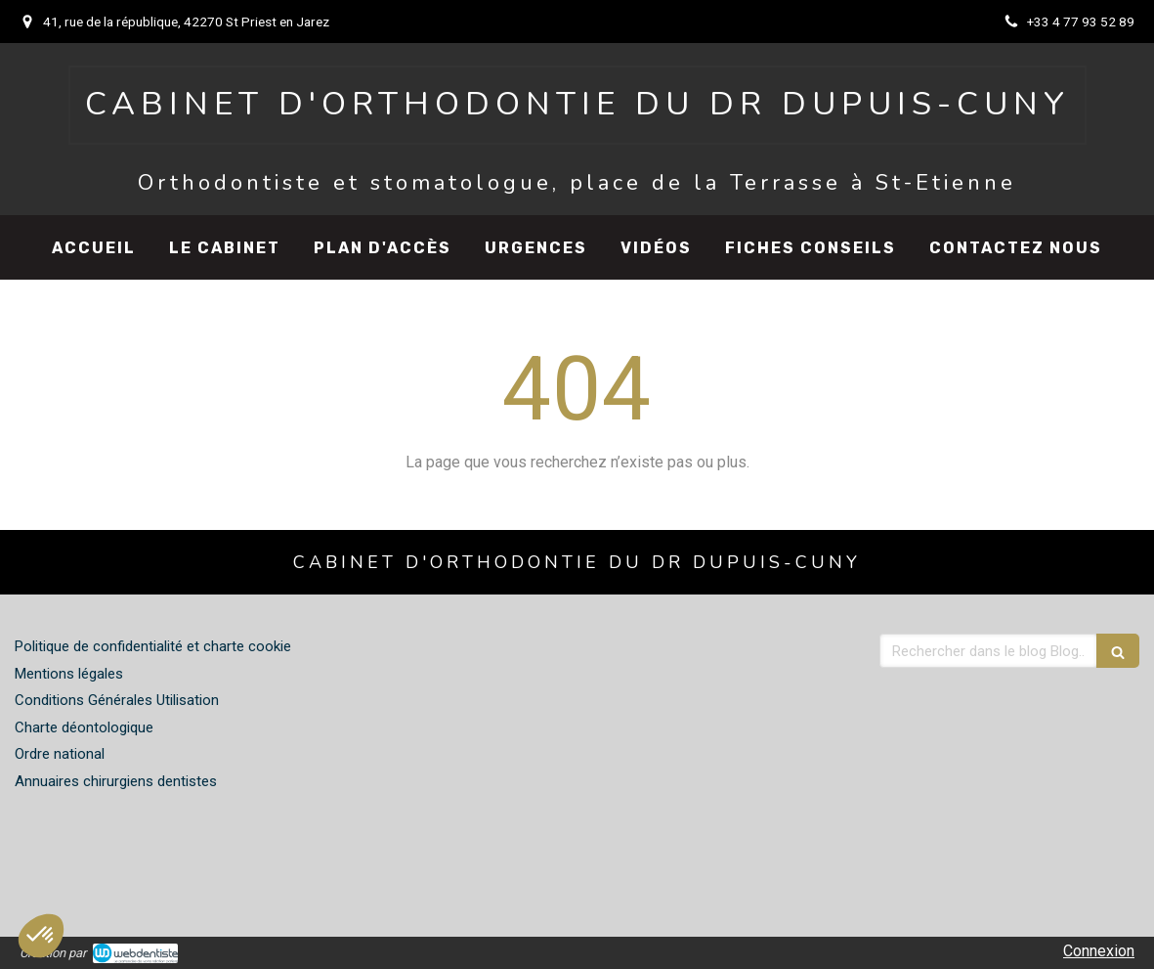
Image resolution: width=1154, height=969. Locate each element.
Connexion (1098, 951)
